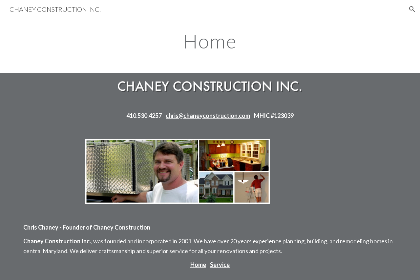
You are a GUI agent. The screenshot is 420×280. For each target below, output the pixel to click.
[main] (210, 41)
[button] (412, 9)
